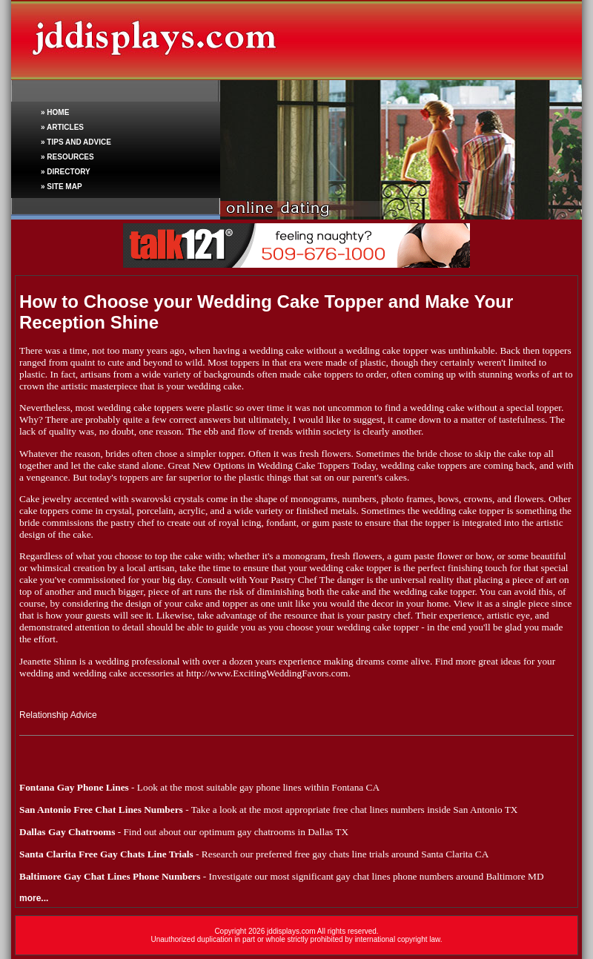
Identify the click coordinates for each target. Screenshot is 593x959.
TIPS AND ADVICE (79, 142)
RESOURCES (70, 157)
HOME (58, 112)
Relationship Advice (58, 715)
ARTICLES (65, 127)
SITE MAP (64, 186)
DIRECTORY (68, 172)
